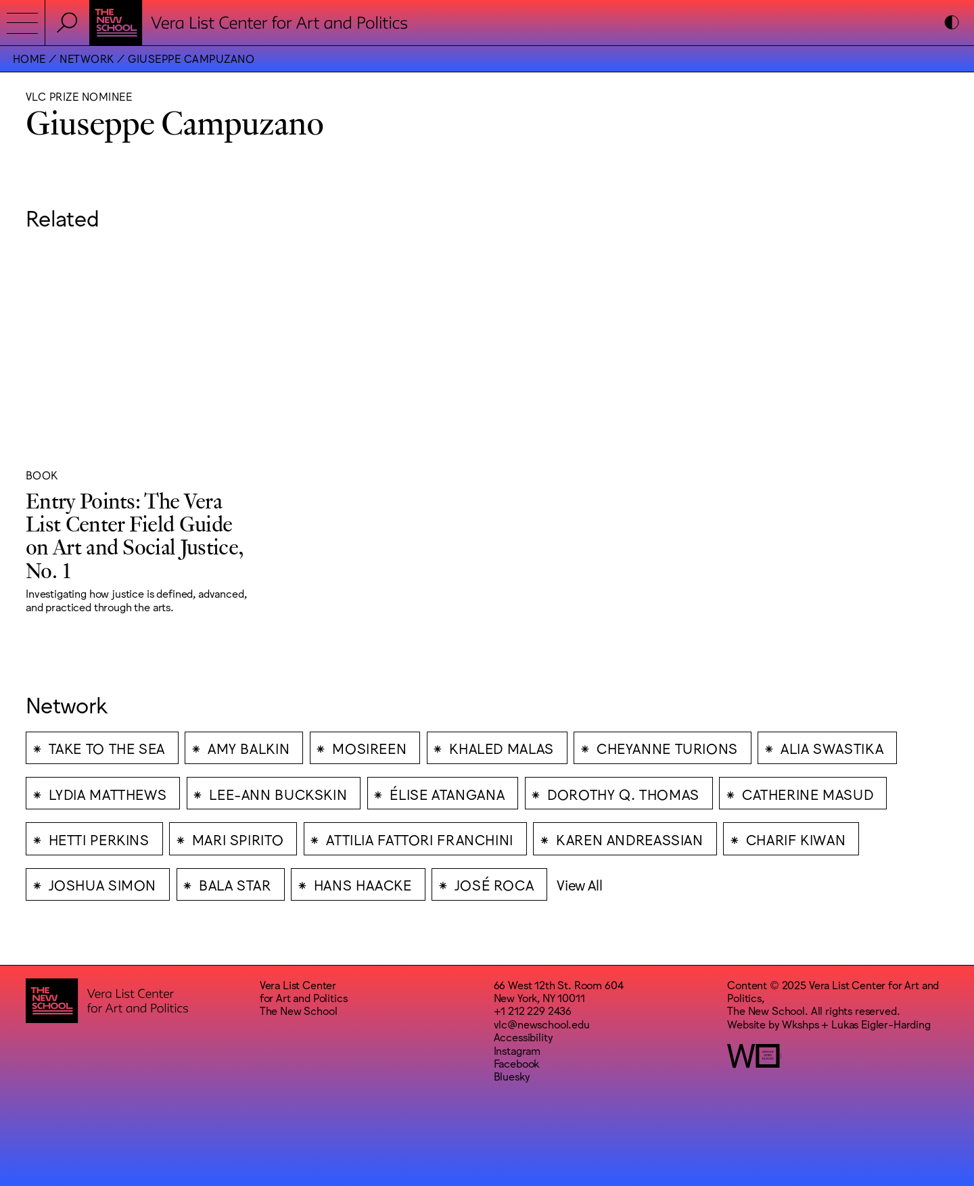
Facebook (517, 1063)
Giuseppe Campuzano (191, 58)
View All (579, 884)
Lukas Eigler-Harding (881, 1023)
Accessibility (523, 1036)
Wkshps (800, 1023)
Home (29, 58)
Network (87, 58)
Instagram (517, 1050)
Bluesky (512, 1076)
